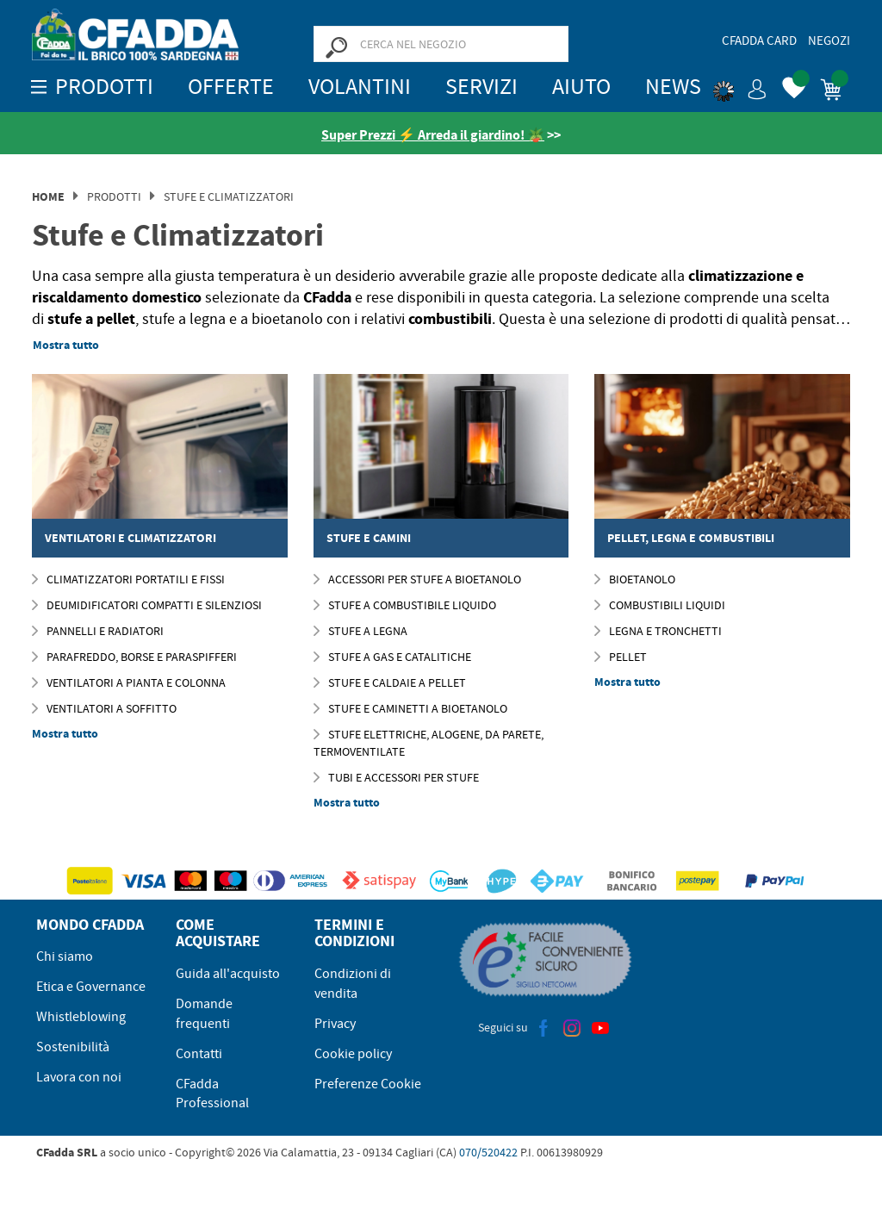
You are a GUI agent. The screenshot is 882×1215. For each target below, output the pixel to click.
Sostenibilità (72, 1047)
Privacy (335, 1023)
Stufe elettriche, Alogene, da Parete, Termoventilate (428, 742)
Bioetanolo (634, 579)
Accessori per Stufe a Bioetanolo (417, 579)
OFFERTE (231, 86)
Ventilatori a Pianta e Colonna (129, 682)
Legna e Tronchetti (658, 631)
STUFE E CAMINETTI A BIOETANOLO (410, 708)
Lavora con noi (78, 1077)
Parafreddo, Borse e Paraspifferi (134, 656)
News (673, 86)
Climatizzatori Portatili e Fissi (128, 579)
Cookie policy (353, 1053)
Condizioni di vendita (352, 983)
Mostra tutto (66, 345)
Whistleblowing (81, 1016)
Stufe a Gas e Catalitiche (392, 656)
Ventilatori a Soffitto (104, 708)
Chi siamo (64, 956)
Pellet (620, 656)
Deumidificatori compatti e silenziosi (147, 605)
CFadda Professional (212, 1093)
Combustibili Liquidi (659, 605)
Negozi (829, 40)
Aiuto (581, 86)
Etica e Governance (91, 986)
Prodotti (114, 196)
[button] (740, 86)
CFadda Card (759, 40)
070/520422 (488, 1152)
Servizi (481, 86)
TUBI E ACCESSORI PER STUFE (396, 777)
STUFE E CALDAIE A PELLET (390, 682)
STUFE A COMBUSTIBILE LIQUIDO (405, 605)
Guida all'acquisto (228, 973)
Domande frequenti (204, 1013)
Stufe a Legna (360, 631)
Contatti (199, 1053)
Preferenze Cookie (367, 1084)
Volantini (359, 86)
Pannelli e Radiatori (98, 631)
